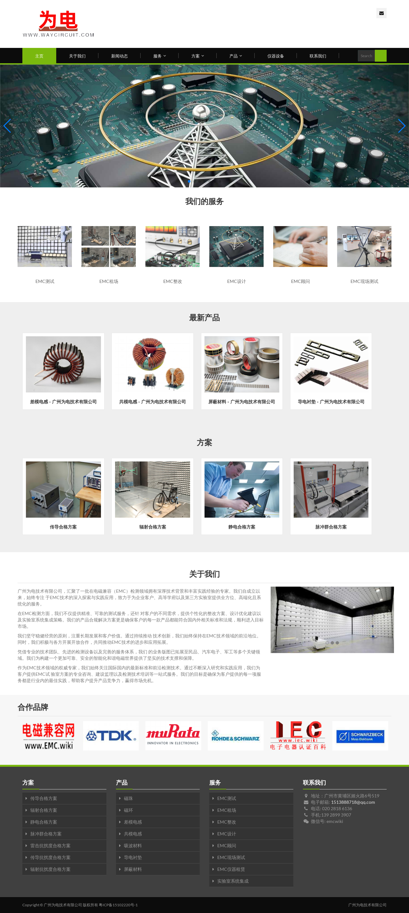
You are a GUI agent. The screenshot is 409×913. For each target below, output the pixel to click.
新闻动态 (119, 55)
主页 (39, 55)
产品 (235, 55)
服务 (159, 55)
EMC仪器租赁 (231, 869)
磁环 (128, 810)
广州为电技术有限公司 (63, 904)
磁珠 (128, 798)
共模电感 (133, 833)
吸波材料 (133, 845)
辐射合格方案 (43, 810)
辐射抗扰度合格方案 (50, 869)
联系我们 (318, 55)
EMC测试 (226, 798)
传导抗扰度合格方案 (50, 857)
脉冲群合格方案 (46, 833)
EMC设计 (226, 833)
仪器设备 (275, 55)
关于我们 (77, 55)
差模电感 (133, 822)
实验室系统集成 (233, 881)
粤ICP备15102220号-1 (118, 904)
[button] (189, 181)
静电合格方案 (43, 822)
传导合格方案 (43, 798)
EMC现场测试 (231, 857)
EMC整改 (226, 822)
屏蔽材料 (133, 869)
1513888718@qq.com (353, 802)
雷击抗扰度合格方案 (50, 845)
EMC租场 (226, 810)
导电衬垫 (133, 857)
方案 (197, 55)
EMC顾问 (226, 845)
